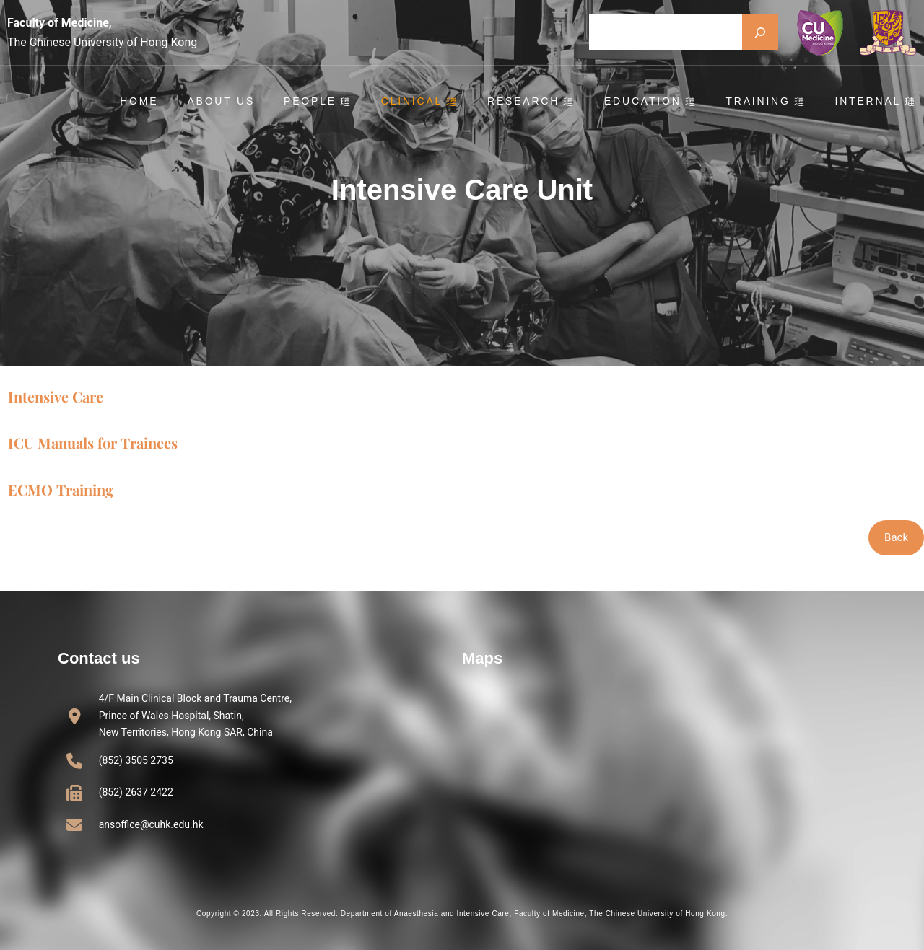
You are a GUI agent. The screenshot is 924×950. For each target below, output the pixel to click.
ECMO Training (60, 489)
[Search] (760, 32)
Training (766, 101)
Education (651, 101)
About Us (222, 101)
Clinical (420, 101)
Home (140, 101)
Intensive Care (55, 396)
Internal (877, 101)
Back (896, 537)
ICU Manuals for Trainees (93, 442)
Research (532, 101)
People (318, 101)
